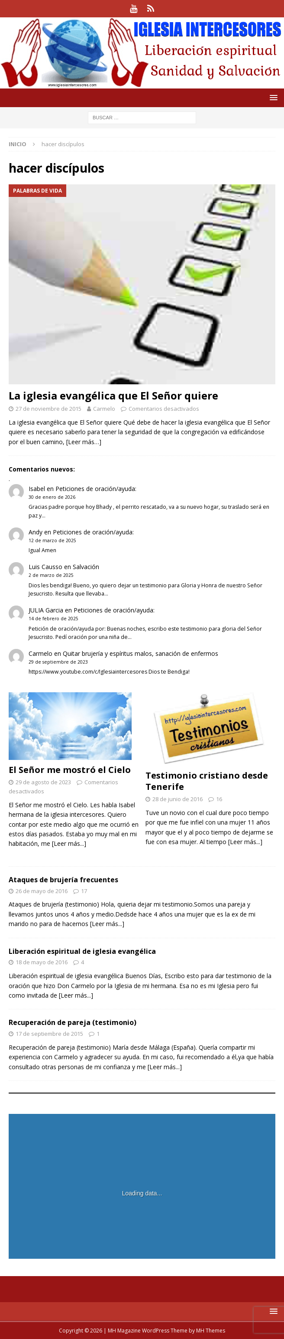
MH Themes (210, 1330)
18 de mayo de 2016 (42, 962)
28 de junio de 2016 (177, 799)
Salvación (86, 567)
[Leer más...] (69, 843)
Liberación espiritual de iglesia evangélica (82, 951)
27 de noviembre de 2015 (48, 409)
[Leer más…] (83, 442)
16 (219, 799)
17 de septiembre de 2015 (49, 1034)
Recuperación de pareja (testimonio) (72, 1022)
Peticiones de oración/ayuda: (95, 489)
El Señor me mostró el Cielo (70, 770)
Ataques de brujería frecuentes (63, 879)
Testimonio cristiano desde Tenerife (206, 780)
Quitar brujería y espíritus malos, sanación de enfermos (140, 653)
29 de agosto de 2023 (43, 782)
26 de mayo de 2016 (42, 891)
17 (84, 891)
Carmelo (104, 409)
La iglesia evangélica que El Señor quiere (113, 395)
